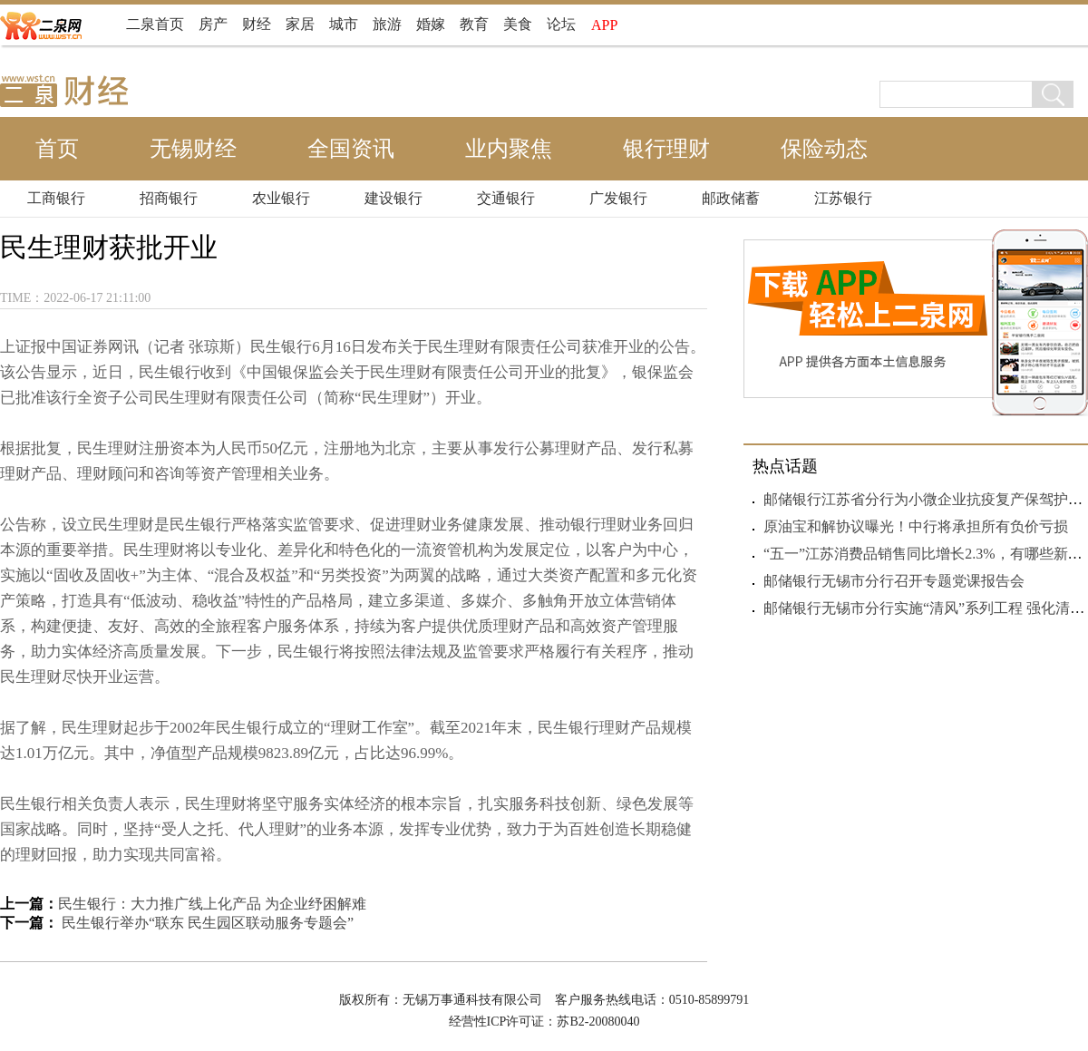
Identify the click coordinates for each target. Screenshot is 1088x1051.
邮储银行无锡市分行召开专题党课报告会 (894, 581)
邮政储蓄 (731, 198)
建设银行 (393, 198)
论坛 (561, 24)
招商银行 (169, 198)
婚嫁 (430, 24)
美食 (517, 24)
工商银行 (56, 198)
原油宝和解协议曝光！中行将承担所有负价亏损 (915, 526)
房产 (213, 24)
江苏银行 (843, 198)
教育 (474, 24)
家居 (300, 24)
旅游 (387, 24)
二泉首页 (155, 24)
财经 (256, 24)
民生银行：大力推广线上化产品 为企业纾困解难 (212, 903)
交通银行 (506, 198)
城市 (343, 24)
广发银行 (618, 198)
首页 (57, 149)
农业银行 (281, 198)
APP (604, 25)
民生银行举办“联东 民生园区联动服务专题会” (206, 922)
